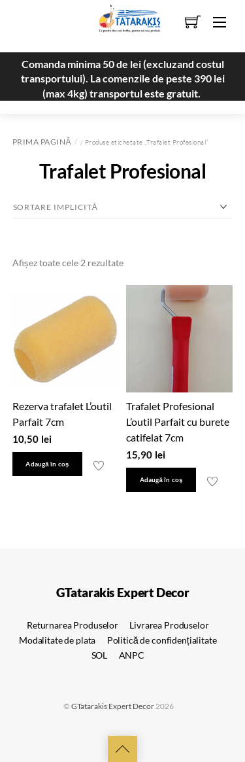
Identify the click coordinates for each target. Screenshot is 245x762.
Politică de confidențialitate (162, 640)
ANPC (131, 655)
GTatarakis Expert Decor (112, 706)
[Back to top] (122, 749)
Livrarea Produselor (168, 625)
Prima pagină (41, 142)
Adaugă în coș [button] (47, 464)
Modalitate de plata (57, 640)
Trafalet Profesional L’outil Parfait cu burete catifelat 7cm (177, 421)
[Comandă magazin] (123, 207)
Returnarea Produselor (72, 625)
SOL (99, 655)
